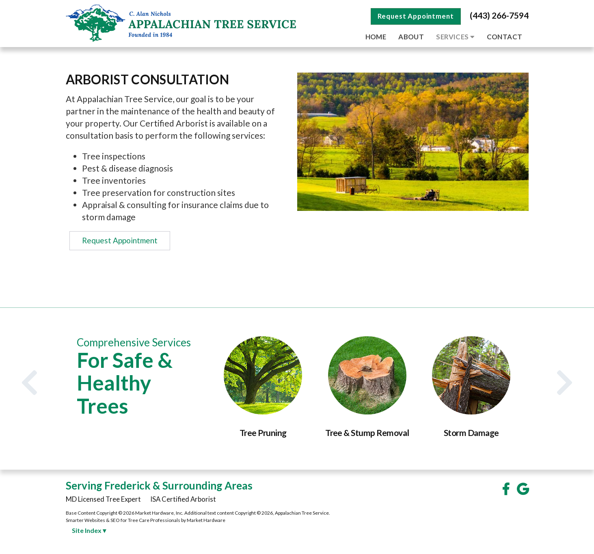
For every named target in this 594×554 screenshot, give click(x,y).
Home (376, 36)
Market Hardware (206, 520)
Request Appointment (416, 16)
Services (455, 36)
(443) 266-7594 (499, 15)
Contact (505, 36)
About (411, 36)
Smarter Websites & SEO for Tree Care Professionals (123, 520)
